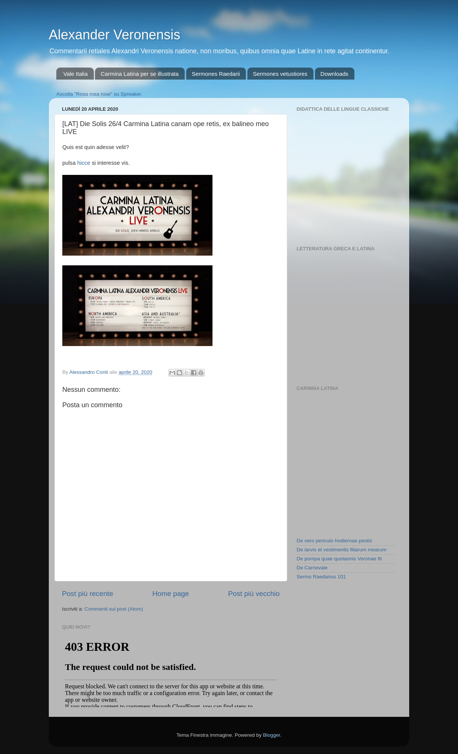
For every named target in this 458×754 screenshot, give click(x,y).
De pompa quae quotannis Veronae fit (339, 558)
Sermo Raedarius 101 (321, 576)
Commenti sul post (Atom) (113, 609)
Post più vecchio (254, 593)
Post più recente (87, 593)
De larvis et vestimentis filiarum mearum (341, 549)
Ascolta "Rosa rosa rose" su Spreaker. (99, 94)
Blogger (271, 735)
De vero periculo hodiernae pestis (334, 540)
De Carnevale (312, 567)
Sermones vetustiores (280, 74)
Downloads (334, 74)
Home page (170, 593)
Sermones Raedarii (216, 74)
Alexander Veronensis (114, 34)
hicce (83, 163)
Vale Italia (75, 74)
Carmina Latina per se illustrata (140, 74)
